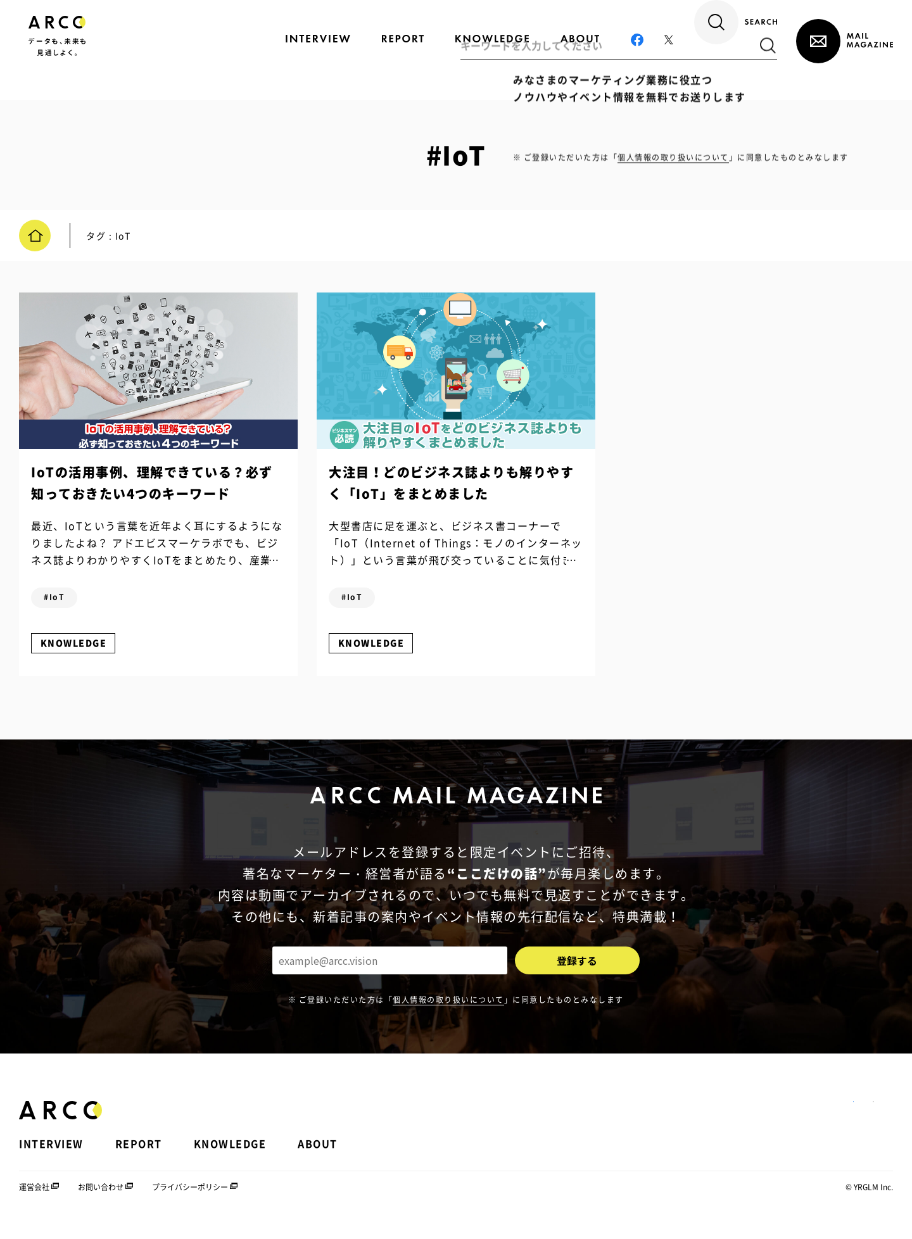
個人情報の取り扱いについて (448, 1012)
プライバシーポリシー (190, 1200)
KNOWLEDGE (80, 649)
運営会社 (34, 1200)
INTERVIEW (51, 1157)
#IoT (61, 604)
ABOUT (318, 1157)
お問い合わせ (101, 1200)
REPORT (138, 1157)
